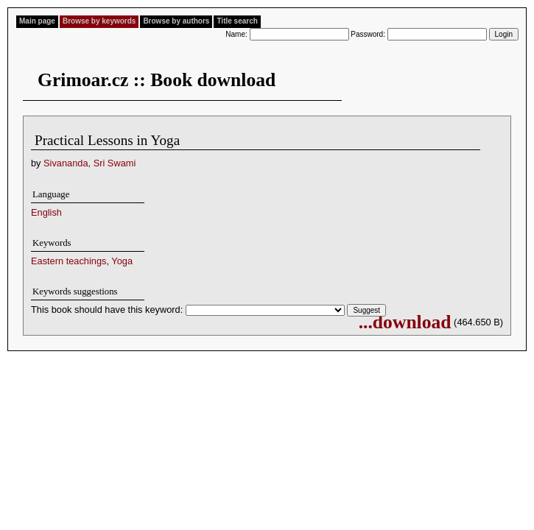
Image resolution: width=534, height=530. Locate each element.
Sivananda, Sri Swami (89, 163)
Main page (37, 21)
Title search (237, 21)
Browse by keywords (99, 21)
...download (405, 322)
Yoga (122, 260)
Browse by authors (176, 21)
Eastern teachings (68, 260)
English (46, 212)
